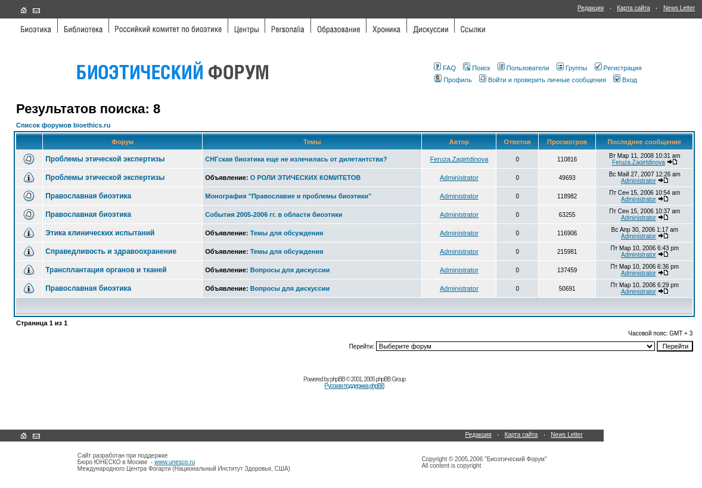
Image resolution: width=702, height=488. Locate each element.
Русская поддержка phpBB (354, 386)
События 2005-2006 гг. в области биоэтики (273, 214)
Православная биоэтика (88, 196)
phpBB (337, 379)
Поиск (476, 68)
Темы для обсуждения (287, 233)
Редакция (590, 8)
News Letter (679, 8)
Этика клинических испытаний (99, 233)
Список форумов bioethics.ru (63, 125)
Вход (625, 79)
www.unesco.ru (174, 462)
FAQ (445, 68)
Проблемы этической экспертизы (104, 159)
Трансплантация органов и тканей (105, 270)
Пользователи (523, 68)
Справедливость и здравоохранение (110, 251)
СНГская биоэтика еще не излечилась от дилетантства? (296, 159)
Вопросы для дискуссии (290, 269)
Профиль (453, 79)
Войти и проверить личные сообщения (542, 79)
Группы (572, 68)
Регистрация (618, 68)
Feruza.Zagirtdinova (459, 159)
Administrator (459, 177)
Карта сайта (633, 8)
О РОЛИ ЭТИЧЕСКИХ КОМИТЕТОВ (305, 177)
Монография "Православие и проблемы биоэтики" (288, 196)
